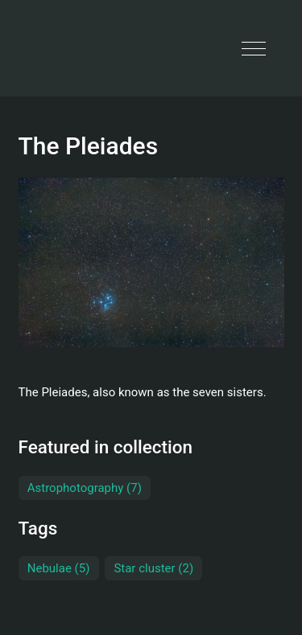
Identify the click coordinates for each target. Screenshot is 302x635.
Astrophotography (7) (84, 488)
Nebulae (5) (58, 568)
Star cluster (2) (153, 568)
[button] (253, 48)
